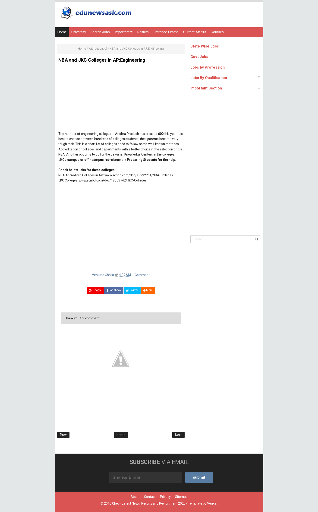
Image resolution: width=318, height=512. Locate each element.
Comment (142, 275)
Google (95, 290)
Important (123, 32)
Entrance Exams (166, 32)
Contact (150, 497)
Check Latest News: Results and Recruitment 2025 (149, 503)
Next (178, 435)
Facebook (114, 290)
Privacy (165, 497)
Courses (217, 32)
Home (62, 32)
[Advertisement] (120, 98)
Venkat (212, 503)
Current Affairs (194, 32)
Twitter (132, 290)
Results (143, 32)
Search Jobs (100, 32)
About (135, 497)
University (78, 32)
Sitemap (181, 497)
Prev (63, 435)
